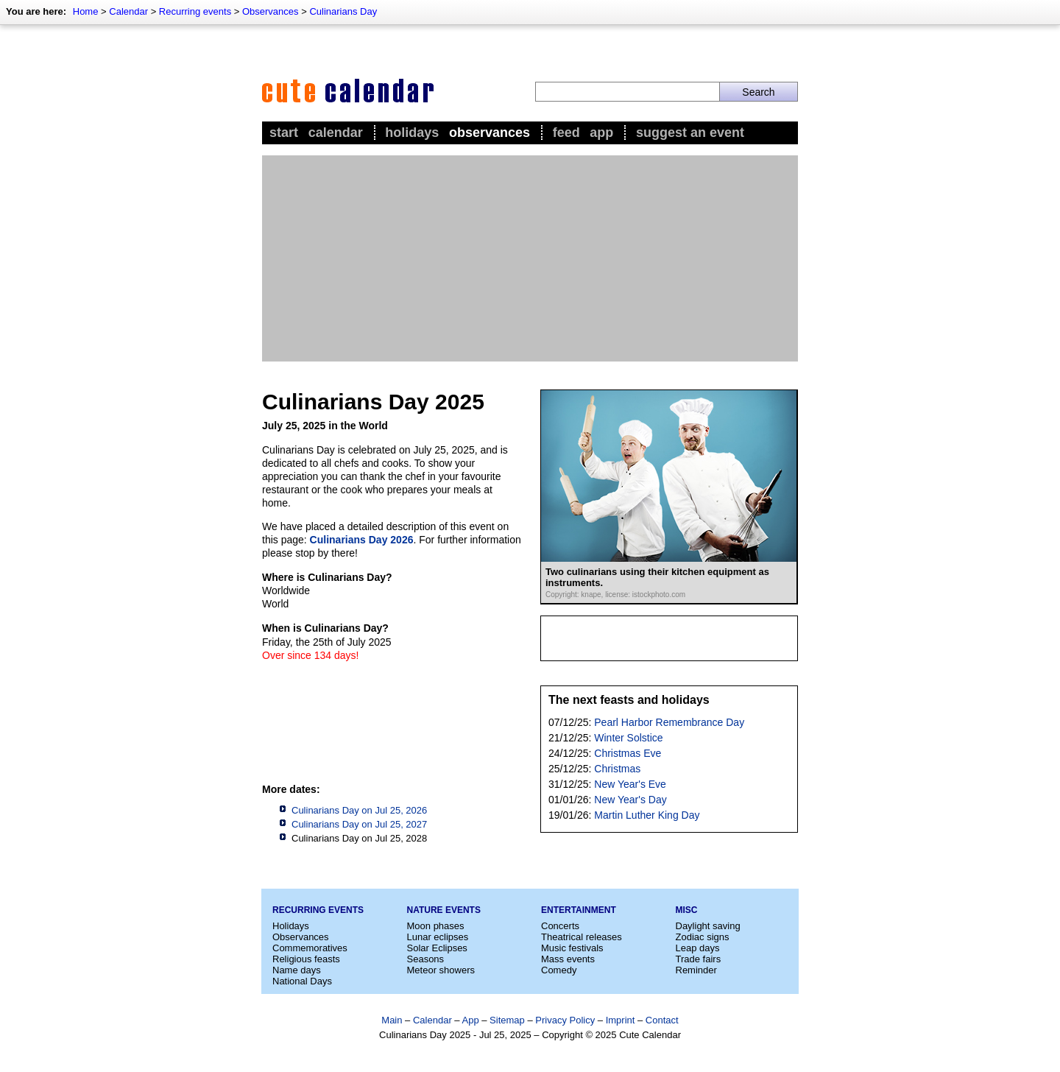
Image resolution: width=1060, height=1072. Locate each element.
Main (391, 1020)
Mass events (568, 959)
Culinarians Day (343, 11)
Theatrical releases (581, 936)
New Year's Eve (630, 784)
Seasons (426, 959)
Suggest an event (690, 132)
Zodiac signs (702, 936)
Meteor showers (441, 970)
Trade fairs (698, 959)
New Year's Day (630, 799)
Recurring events (195, 11)
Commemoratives (309, 947)
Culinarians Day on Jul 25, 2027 (359, 824)
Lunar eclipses (438, 936)
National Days (302, 981)
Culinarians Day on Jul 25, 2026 (359, 810)
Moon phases (435, 925)
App (601, 132)
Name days (296, 970)
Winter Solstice (628, 738)
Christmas (617, 769)
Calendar (128, 11)
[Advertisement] (530, 258)
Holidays (412, 132)
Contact (662, 1020)
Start (283, 132)
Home (86, 11)
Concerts (560, 925)
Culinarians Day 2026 (362, 540)
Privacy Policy (565, 1020)
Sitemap (507, 1020)
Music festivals (572, 947)
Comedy (558, 970)
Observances (270, 11)
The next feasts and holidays (629, 700)
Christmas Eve (627, 753)
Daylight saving (708, 925)
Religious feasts (306, 959)
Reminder (696, 970)
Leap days (698, 947)
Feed (566, 132)
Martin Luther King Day (646, 815)
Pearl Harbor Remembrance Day (669, 722)
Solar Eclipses (437, 947)
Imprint (620, 1020)
